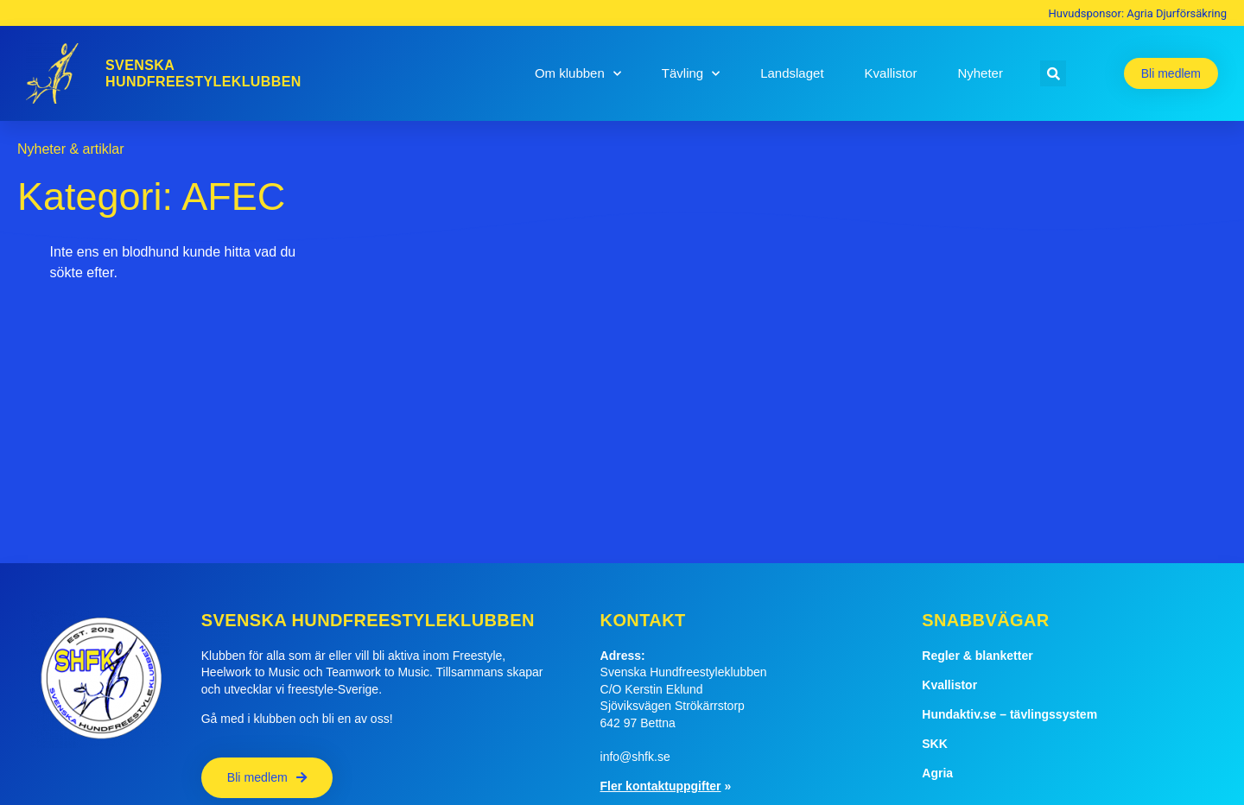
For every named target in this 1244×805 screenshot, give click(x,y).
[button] (1053, 73)
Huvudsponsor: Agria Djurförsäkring (1138, 13)
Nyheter (980, 73)
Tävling (691, 73)
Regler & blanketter (977, 655)
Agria (937, 773)
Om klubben (578, 73)
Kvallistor (891, 73)
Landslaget (791, 73)
